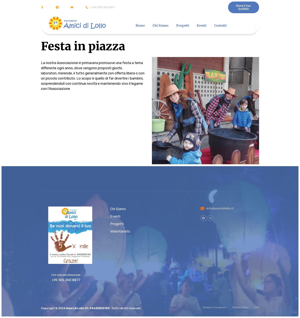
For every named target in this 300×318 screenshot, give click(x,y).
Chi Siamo (160, 25)
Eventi (201, 25)
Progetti (182, 25)
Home (140, 25)
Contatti (220, 25)
